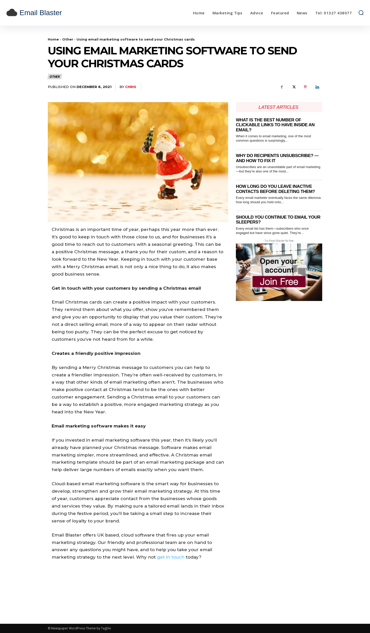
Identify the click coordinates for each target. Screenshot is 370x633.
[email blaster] (51, 12)
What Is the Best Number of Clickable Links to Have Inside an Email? (275, 125)
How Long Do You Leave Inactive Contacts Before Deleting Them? (275, 189)
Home (53, 39)
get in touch (170, 557)
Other (67, 39)
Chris (130, 87)
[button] (361, 12)
